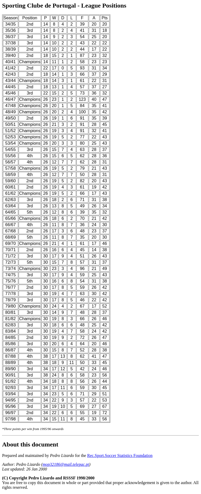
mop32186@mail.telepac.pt (66, 464)
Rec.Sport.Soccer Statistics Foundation (120, 455)
